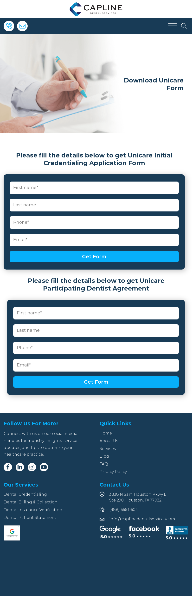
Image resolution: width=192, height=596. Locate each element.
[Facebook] (8, 467)
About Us (109, 441)
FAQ (104, 464)
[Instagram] (32, 467)
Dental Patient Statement (30, 517)
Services (108, 448)
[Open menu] (172, 26)
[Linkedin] (20, 467)
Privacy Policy (113, 471)
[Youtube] (44, 467)
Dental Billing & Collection (31, 502)
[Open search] (184, 26)
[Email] (22, 26)
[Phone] (9, 26)
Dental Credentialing (25, 494)
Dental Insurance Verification (33, 510)
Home (106, 433)
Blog (104, 456)
